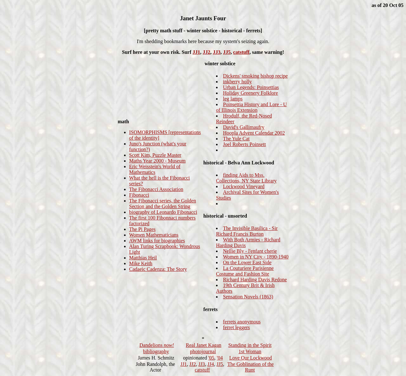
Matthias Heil (143, 257)
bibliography (156, 351)
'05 (211, 357)
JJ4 (210, 364)
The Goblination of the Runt (250, 367)
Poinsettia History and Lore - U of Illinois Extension (251, 107)
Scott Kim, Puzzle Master (155, 155)
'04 (220, 357)
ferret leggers (236, 327)
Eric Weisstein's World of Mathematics (154, 169)
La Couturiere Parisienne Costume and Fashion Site (245, 271)
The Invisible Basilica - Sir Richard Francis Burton (247, 231)
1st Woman (250, 351)
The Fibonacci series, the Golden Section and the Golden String (162, 203)
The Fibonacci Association (156, 189)
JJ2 (206, 52)
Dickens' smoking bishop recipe (255, 76)
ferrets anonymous (242, 321)
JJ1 (196, 52)
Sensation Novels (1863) (248, 296)
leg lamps (233, 98)
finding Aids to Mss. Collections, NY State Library (246, 177)
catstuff (241, 52)
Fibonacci (139, 195)
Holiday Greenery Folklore (250, 93)
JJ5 (227, 52)
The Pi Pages (142, 229)
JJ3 (216, 52)
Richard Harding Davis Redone (255, 279)
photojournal (203, 351)
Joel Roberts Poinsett (244, 144)
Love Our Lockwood (250, 357)
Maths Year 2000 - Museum (157, 160)
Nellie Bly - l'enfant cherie (250, 251)
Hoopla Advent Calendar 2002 (254, 133)
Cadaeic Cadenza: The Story (158, 269)
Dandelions (156, 345)
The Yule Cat (236, 138)
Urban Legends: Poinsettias (251, 87)
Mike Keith (140, 263)
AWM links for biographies (157, 240)
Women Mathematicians (154, 235)
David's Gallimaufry (243, 127)
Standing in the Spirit (250, 345)
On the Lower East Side (247, 262)
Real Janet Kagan (203, 345)
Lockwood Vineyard (244, 186)
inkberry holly (237, 81)
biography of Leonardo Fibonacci (163, 212)
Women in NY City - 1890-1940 (256, 256)
